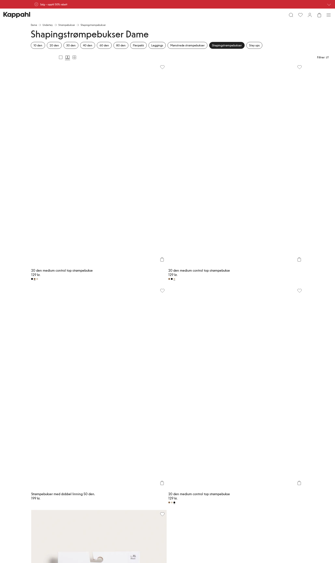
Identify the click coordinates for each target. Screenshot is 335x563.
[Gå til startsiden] (167, 16)
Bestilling (133, 477)
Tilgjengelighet (204, 487)
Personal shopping (138, 492)
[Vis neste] (296, 388)
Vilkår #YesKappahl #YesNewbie (240, 489)
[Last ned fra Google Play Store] (80, 495)
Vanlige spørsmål (137, 471)
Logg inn (167, 466)
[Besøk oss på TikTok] (46, 509)
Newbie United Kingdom (277, 466)
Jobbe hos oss (203, 477)
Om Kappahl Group (206, 466)
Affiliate (267, 477)
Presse (199, 482)
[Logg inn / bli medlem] (290, 16)
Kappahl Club (169, 471)
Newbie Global (271, 471)
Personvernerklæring (240, 477)
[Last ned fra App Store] (52, 495)
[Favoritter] (280, 16)
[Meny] (35, 16)
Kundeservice (135, 466)
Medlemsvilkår (170, 477)
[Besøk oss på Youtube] (73, 509)
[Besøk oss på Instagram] (59, 509)
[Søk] (84, 16)
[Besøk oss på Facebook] (87, 509)
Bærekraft (201, 471)
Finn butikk (134, 487)
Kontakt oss (134, 482)
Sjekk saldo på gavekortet (136, 499)
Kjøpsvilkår (235, 471)
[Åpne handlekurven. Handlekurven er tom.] (299, 16)
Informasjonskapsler (240, 482)
